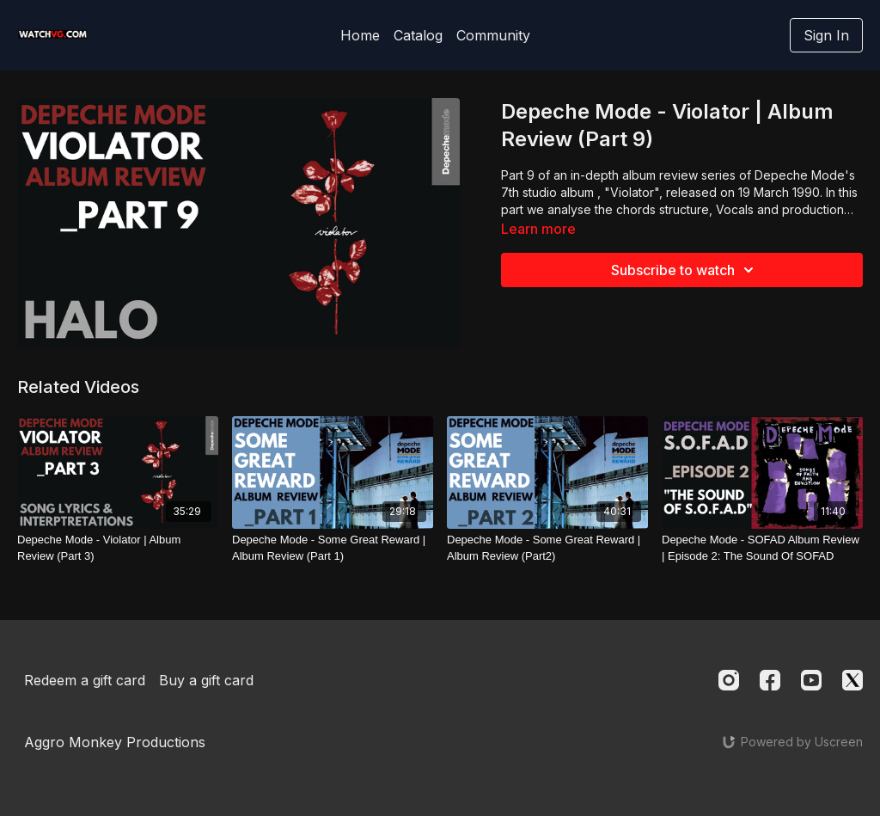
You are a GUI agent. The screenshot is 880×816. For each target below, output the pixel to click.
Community (493, 35)
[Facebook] (770, 680)
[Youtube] (811, 680)
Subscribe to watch (685, 270)
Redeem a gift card (84, 680)
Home (360, 35)
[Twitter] (852, 680)
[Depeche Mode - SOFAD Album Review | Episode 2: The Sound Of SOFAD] (762, 548)
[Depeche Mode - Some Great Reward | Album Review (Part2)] (547, 548)
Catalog (418, 35)
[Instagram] (728, 680)
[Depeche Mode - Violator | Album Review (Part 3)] (117, 548)
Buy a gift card (206, 680)
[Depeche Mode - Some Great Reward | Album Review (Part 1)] (332, 548)
